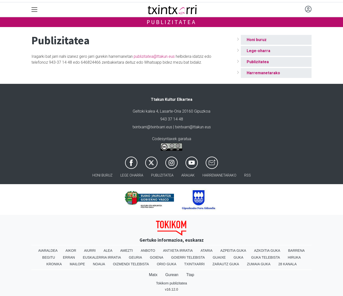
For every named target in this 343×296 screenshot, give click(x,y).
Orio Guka (166, 264)
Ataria (206, 250)
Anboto (148, 250)
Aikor (70, 250)
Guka (238, 257)
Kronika (54, 264)
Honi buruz (257, 39)
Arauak (188, 175)
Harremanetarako (263, 73)
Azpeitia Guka (233, 250)
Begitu (48, 257)
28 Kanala (287, 264)
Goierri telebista (188, 257)
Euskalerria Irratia (102, 257)
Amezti (126, 250)
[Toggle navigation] (34, 9)
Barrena (296, 250)
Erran (69, 257)
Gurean (171, 275)
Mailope (77, 264)
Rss (247, 175)
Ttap (190, 275)
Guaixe (219, 257)
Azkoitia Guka (267, 250)
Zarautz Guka (226, 264)
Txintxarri (194, 264)
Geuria (135, 257)
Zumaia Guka (259, 264)
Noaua (99, 264)
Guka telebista (265, 257)
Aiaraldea (48, 250)
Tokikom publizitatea (171, 283)
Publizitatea (171, 22)
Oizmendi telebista (131, 264)
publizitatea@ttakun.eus (154, 56)
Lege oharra (131, 175)
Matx (153, 275)
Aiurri (90, 250)
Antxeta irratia (178, 250)
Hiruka (294, 257)
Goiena (156, 257)
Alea (107, 250)
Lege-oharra (258, 50)
